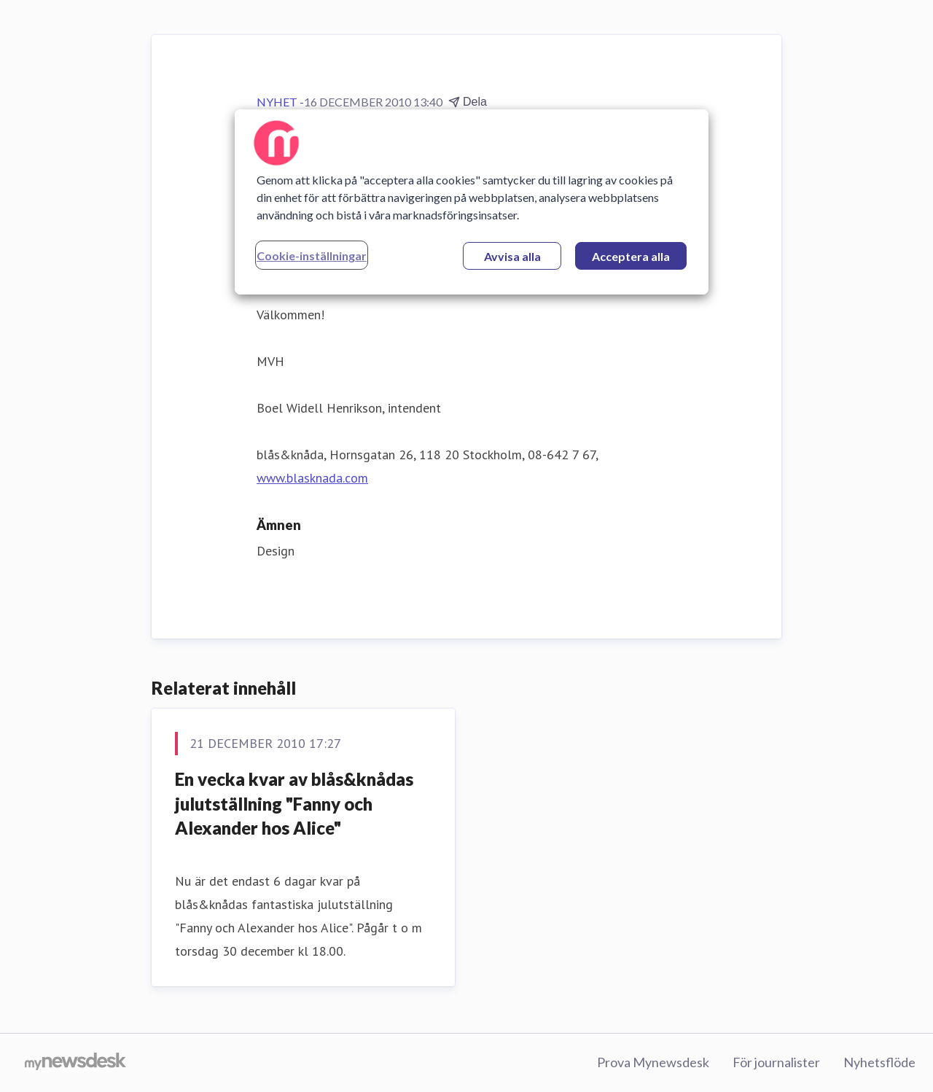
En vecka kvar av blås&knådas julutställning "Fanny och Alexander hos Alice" (294, 803)
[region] (471, 202)
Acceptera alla (631, 256)
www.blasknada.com (312, 477)
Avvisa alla (512, 256)
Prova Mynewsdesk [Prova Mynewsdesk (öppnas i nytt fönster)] (653, 1062)
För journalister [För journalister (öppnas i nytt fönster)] (776, 1062)
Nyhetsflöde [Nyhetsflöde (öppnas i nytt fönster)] (879, 1062)
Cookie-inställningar (312, 255)
